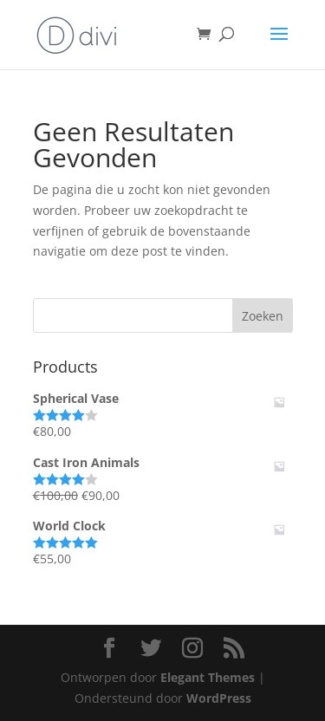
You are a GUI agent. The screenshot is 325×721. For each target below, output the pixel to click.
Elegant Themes (207, 677)
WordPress (218, 698)
